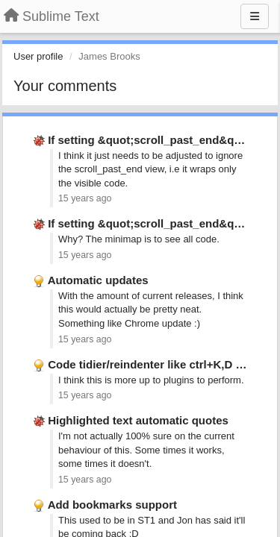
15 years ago (84, 198)
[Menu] (254, 16)
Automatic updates (98, 280)
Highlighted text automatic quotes (138, 420)
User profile (38, 56)
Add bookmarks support (112, 504)
